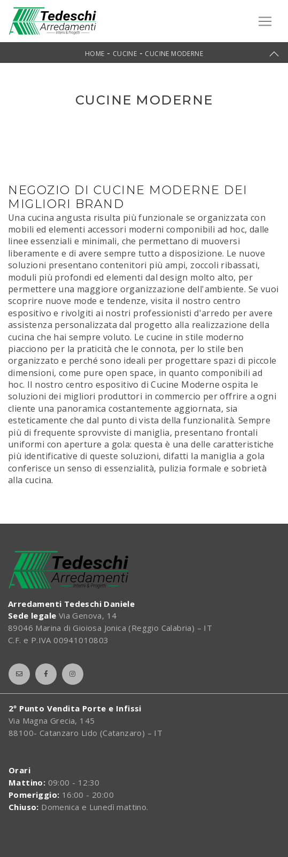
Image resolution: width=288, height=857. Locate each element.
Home (95, 53)
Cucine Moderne (174, 53)
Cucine (125, 53)
